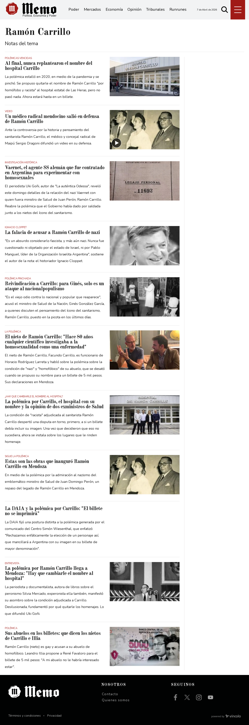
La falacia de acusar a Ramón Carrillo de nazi (52, 232)
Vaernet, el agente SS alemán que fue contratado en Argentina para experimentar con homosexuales (54, 172)
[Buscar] (225, 10)
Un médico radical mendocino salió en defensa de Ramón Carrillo (52, 119)
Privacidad (54, 716)
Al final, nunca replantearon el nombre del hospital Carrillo (48, 66)
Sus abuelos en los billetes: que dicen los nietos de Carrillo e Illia (53, 636)
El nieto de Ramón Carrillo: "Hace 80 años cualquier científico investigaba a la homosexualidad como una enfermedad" (49, 342)
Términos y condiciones (24, 716)
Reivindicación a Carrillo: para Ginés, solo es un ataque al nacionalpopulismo (54, 286)
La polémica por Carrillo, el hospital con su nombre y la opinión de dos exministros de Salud (54, 404)
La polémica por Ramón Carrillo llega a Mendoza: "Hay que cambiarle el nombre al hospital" (49, 573)
